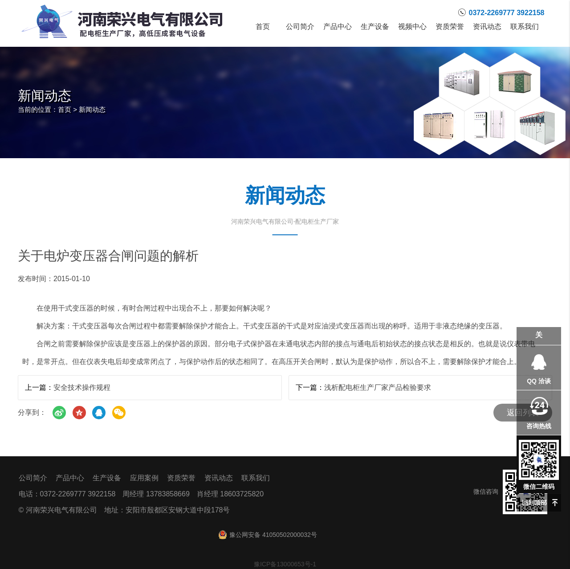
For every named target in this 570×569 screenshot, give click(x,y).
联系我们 (524, 26)
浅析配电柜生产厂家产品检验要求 (377, 387)
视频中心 (412, 26)
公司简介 (300, 26)
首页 (262, 26)
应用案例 (144, 478)
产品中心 (337, 26)
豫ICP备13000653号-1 (285, 564)
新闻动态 (92, 109)
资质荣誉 (449, 26)
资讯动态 (487, 26)
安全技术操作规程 (81, 387)
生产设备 (375, 26)
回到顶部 (534, 502)
